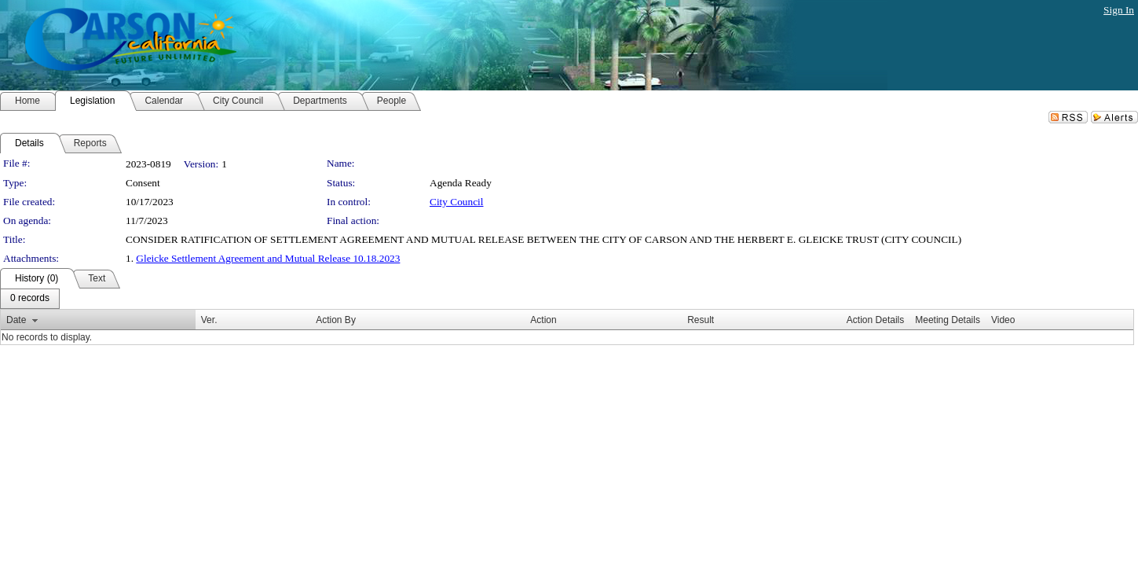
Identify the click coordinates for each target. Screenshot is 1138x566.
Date (16, 319)
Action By (336, 319)
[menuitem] (30, 298)
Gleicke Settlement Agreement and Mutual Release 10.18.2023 (268, 258)
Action (543, 319)
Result (700, 319)
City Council (457, 202)
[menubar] (30, 299)
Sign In (1118, 10)
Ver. (209, 319)
